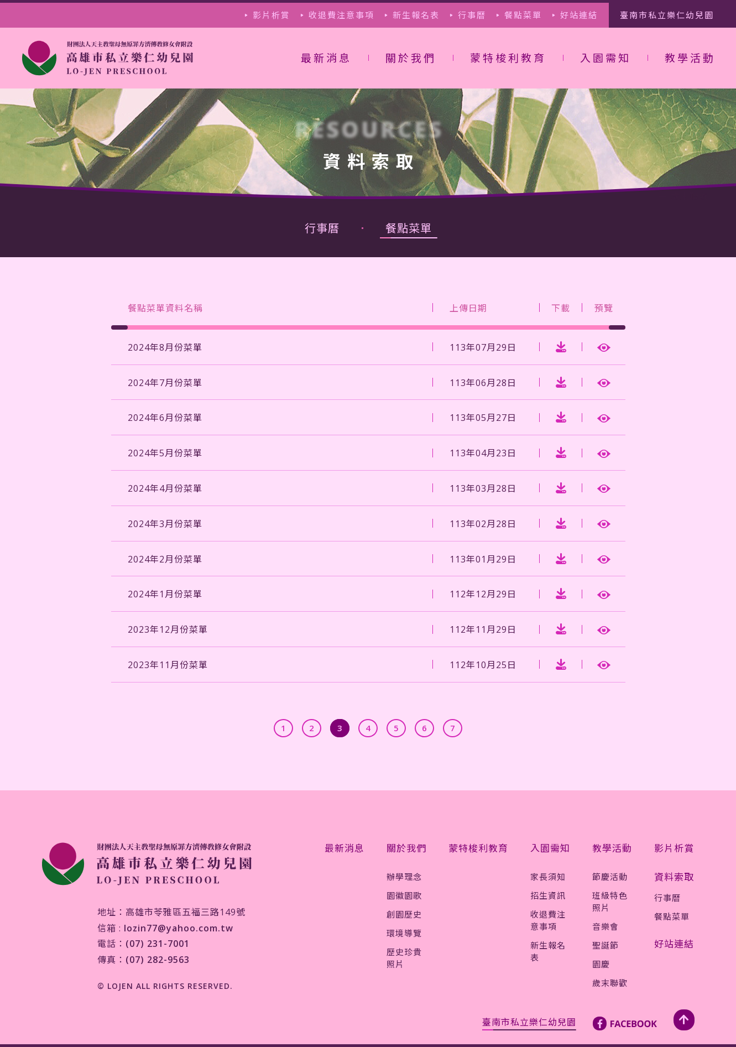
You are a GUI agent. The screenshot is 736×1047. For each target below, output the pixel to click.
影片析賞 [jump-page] (271, 14)
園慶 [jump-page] (601, 964)
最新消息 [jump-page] (326, 58)
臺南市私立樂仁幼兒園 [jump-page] (667, 14)
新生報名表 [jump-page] (416, 14)
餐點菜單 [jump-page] (523, 14)
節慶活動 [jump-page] (610, 876)
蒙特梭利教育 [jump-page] (508, 58)
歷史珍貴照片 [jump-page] (404, 958)
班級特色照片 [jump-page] (610, 901)
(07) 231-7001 (158, 943)
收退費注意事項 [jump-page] (341, 14)
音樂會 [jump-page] (605, 926)
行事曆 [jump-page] (472, 14)
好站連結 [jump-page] (579, 14)
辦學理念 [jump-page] (404, 876)
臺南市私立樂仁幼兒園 (529, 1022)
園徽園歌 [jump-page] (404, 895)
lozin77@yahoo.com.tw (178, 928)
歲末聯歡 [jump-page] (610, 982)
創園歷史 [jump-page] (404, 914)
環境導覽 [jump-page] (404, 933)
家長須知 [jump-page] (548, 876)
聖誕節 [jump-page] (605, 945)
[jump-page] (107, 58)
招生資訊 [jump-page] (548, 895)
